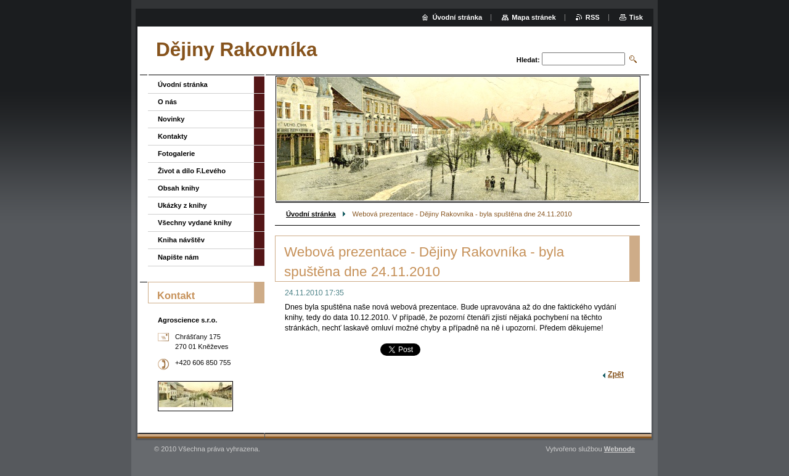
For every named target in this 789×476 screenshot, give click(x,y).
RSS (593, 17)
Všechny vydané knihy (195, 222)
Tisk (636, 17)
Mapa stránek (534, 17)
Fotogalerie (176, 153)
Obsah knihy (178, 188)
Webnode (619, 449)
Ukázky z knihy (182, 205)
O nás (167, 101)
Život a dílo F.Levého (192, 170)
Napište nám (178, 257)
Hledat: (528, 60)
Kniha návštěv (181, 240)
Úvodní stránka (311, 214)
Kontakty (172, 136)
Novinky (171, 119)
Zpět (616, 374)
